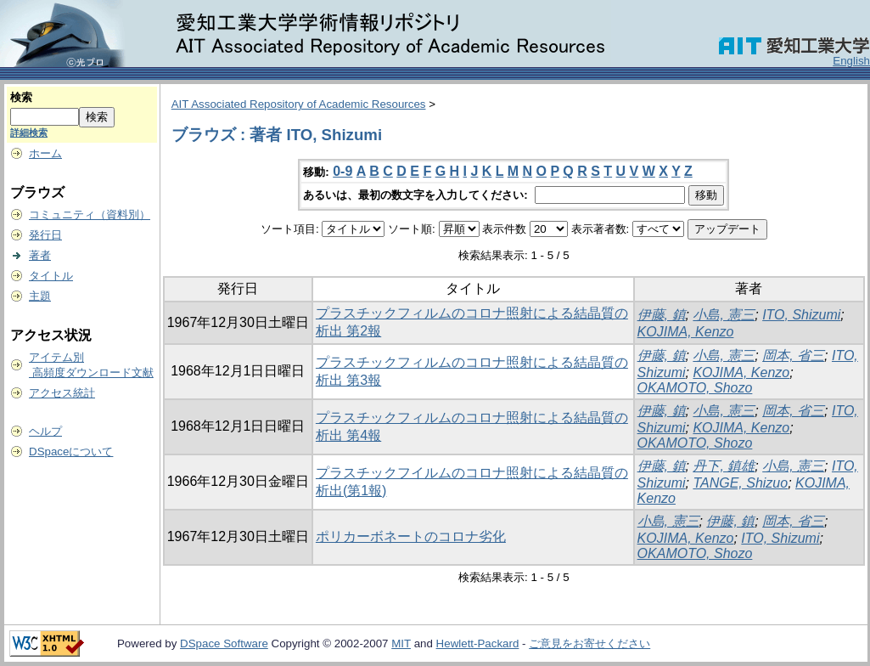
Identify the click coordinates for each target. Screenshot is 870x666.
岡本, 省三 (793, 355)
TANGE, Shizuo (740, 483)
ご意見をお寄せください (589, 643)
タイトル (51, 275)
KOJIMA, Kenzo (685, 332)
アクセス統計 (62, 393)
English (851, 60)
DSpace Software (224, 643)
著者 (40, 255)
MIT (401, 643)
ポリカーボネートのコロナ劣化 (411, 536)
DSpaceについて (71, 451)
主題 (40, 296)
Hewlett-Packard (477, 643)
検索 (21, 97)
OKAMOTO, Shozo (695, 388)
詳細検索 (29, 132)
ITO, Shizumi (801, 315)
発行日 (45, 235)
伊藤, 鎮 (661, 315)
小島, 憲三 (724, 315)
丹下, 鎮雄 (724, 466)
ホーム (45, 153)
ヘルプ (45, 431)
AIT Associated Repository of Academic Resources (298, 104)
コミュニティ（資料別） (89, 214)
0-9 (342, 171)
